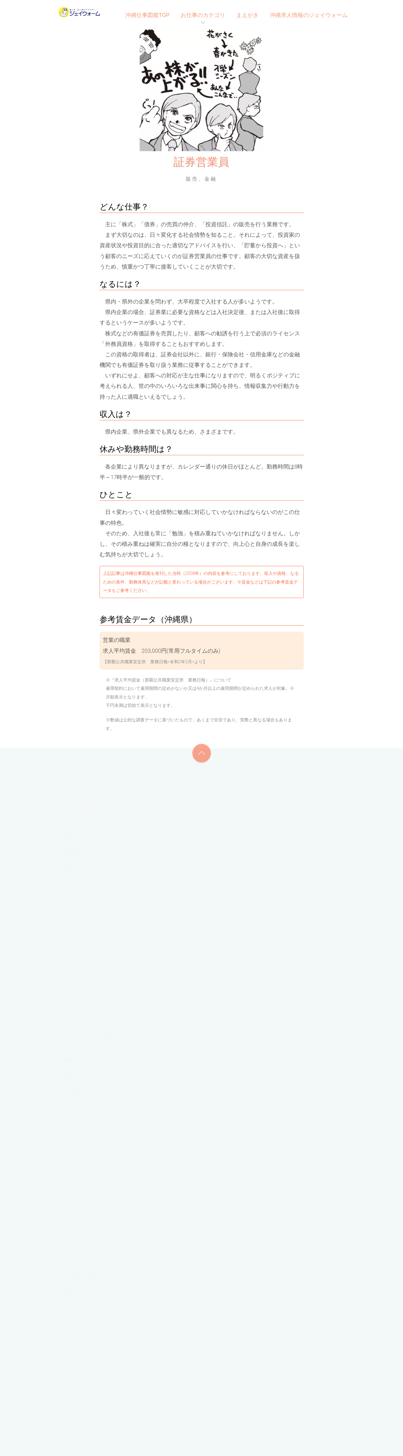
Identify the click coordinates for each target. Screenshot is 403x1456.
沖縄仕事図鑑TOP (147, 15)
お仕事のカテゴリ (203, 15)
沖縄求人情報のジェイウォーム (309, 15)
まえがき (247, 15)
